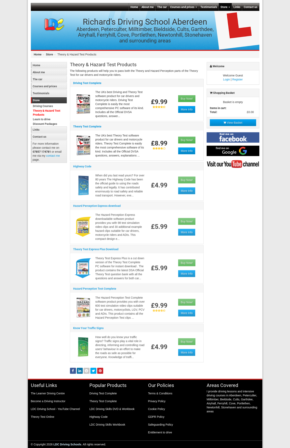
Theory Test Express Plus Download (95, 250)
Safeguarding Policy (160, 424)
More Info (187, 109)
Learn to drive (42, 119)
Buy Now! (187, 98)
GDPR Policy (156, 416)
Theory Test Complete (87, 126)
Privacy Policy (157, 401)
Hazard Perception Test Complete (94, 290)
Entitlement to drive (160, 432)
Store (225, 7)
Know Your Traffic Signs (88, 329)
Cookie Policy (156, 409)
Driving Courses (43, 106)
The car (162, 7)
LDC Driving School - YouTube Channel (55, 409)
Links (236, 7)
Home (134, 7)
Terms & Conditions (160, 393)
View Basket (232, 122)
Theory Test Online (42, 416)
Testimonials (208, 7)
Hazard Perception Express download (97, 207)
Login (226, 79)
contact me (53, 155)
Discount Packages (45, 123)
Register (237, 79)
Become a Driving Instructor (48, 401)
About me (147, 7)
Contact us (250, 7)
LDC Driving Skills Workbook (107, 424)
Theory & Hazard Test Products (46, 112)
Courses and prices (183, 7)
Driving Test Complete (87, 83)
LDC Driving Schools (67, 444)
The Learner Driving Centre (48, 393)
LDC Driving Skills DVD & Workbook (111, 409)
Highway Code (82, 167)
